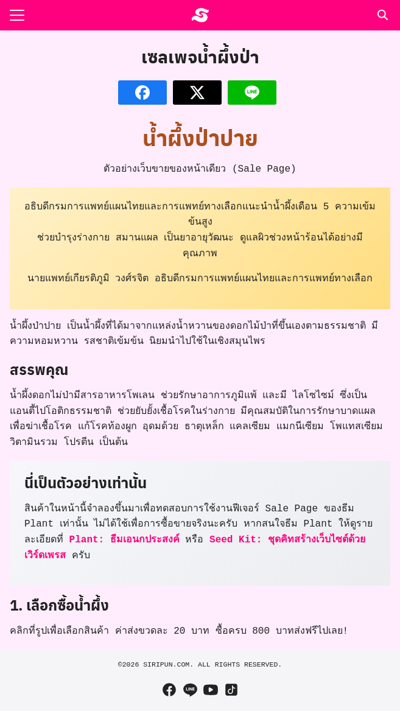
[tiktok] (231, 690)
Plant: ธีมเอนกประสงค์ (124, 539)
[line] (190, 690)
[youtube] (211, 690)
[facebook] (169, 690)
